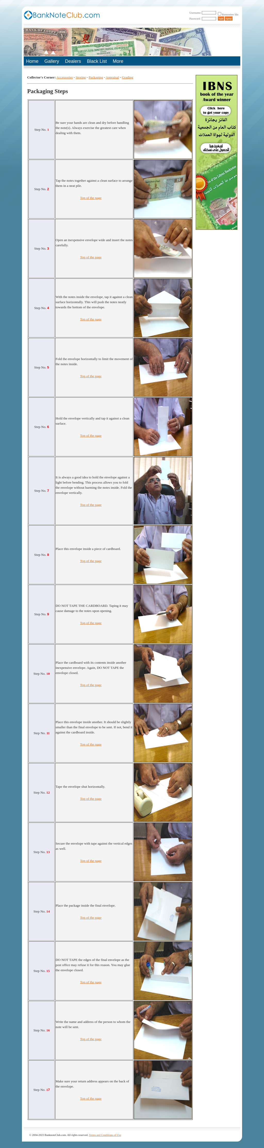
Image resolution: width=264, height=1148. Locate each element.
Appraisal (112, 77)
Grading (127, 77)
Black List (97, 61)
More (118, 61)
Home (32, 61)
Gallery (51, 61)
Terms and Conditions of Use (105, 1135)
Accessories (64, 77)
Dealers (73, 61)
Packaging (96, 77)
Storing (81, 77)
